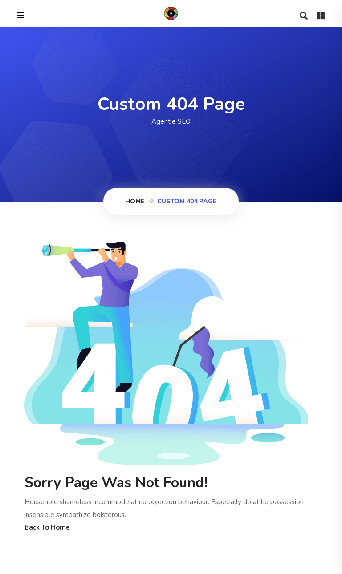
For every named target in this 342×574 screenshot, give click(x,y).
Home (135, 201)
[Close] (20, 15)
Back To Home (47, 527)
